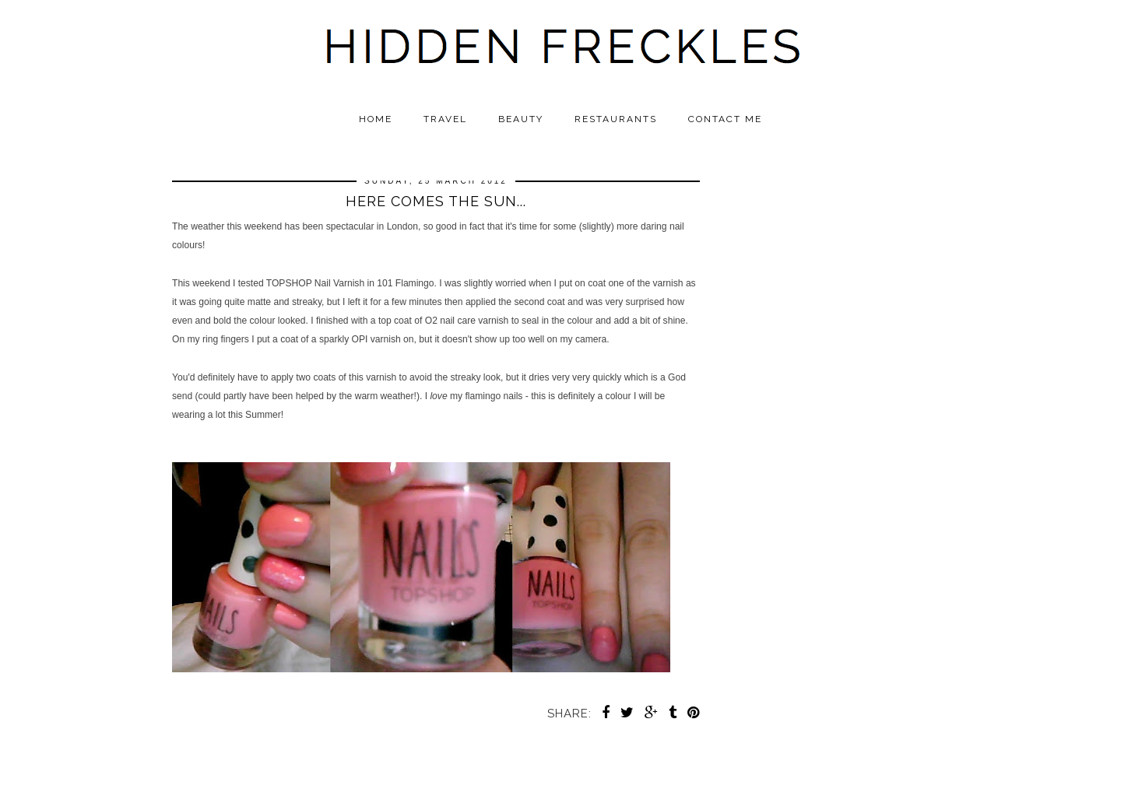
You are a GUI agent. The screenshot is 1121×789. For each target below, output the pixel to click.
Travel (445, 119)
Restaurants (616, 119)
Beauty (520, 119)
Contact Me (725, 119)
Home (375, 119)
